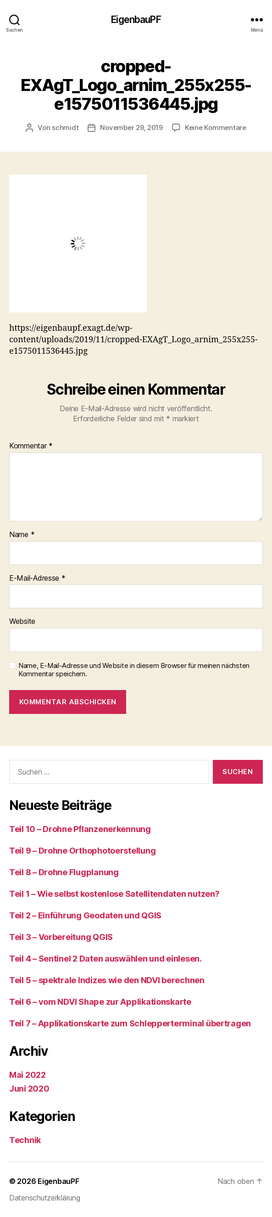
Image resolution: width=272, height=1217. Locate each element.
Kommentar (31, 446)
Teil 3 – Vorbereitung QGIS (61, 937)
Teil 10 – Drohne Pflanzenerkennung (80, 829)
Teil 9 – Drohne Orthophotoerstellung (82, 850)
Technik (25, 1140)
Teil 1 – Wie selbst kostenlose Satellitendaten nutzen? (114, 894)
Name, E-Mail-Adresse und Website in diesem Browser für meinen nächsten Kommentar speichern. (134, 670)
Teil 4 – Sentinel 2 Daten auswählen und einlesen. (105, 958)
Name (21, 535)
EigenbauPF (136, 19)
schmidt (65, 127)
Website (22, 621)
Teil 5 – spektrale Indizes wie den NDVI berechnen (107, 980)
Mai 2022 (27, 1075)
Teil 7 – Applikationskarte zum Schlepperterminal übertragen (130, 1023)
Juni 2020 (29, 1088)
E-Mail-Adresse (37, 578)
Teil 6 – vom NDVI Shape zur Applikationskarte (100, 1002)
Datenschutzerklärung (44, 1197)
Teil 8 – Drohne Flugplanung (64, 872)
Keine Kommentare (215, 127)
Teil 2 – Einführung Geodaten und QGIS (85, 915)
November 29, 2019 (131, 127)
